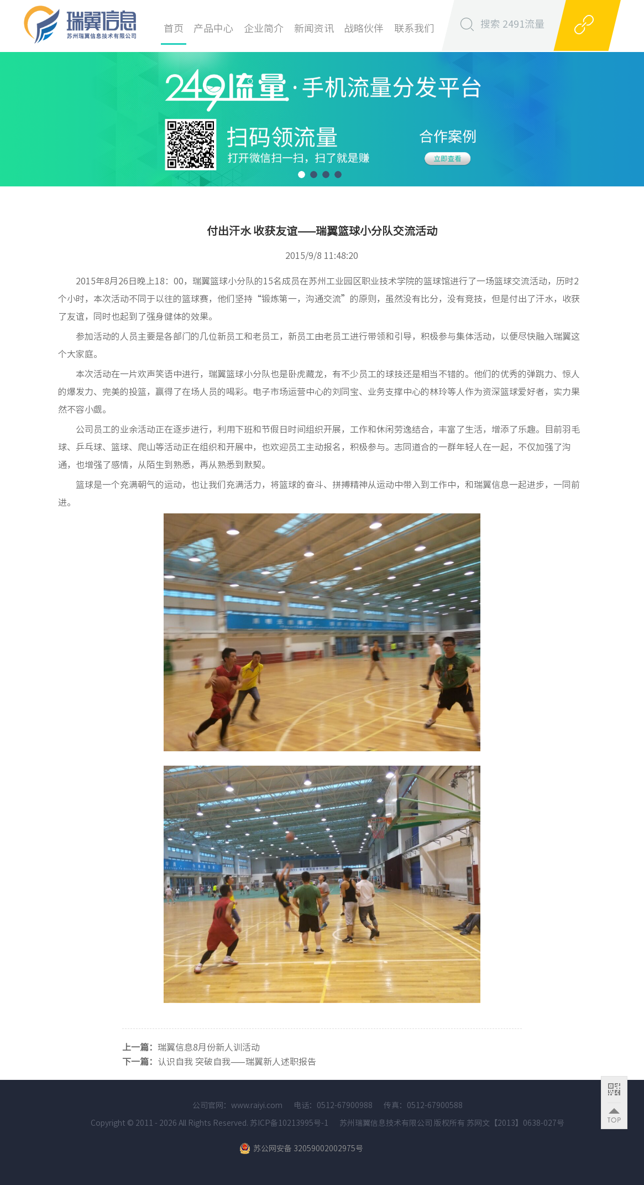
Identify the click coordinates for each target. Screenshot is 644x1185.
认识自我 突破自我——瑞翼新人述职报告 (237, 1061)
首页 (174, 28)
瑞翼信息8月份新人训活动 (209, 1047)
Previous (7, 111)
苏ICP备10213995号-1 (288, 1123)
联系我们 (414, 28)
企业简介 (264, 28)
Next (637, 111)
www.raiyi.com (256, 1105)
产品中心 (213, 28)
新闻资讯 (314, 28)
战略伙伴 (364, 28)
